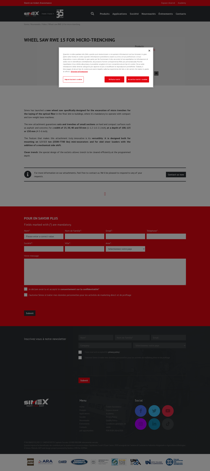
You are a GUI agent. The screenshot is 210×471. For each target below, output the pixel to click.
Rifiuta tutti (114, 79)
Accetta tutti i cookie (137, 79)
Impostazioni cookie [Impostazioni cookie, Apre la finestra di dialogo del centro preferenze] (73, 79)
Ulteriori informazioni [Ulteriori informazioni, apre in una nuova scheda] (79, 71)
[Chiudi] (149, 50)
